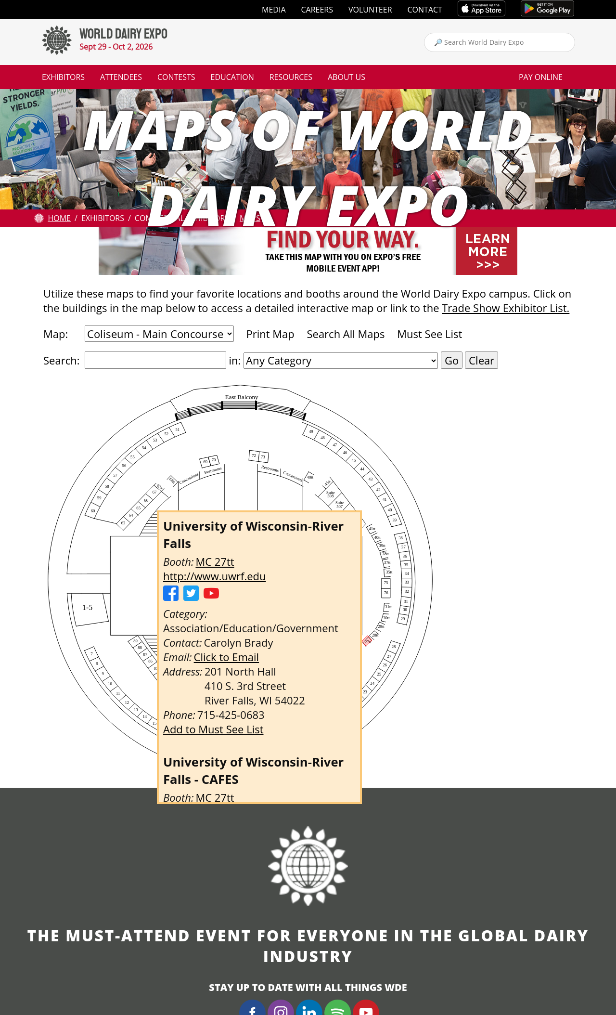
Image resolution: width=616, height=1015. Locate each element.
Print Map (270, 333)
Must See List (429, 333)
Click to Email (226, 657)
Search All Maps (346, 333)
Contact (425, 9)
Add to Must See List (213, 729)
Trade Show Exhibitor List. (505, 307)
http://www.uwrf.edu (214, 576)
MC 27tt (214, 561)
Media (273, 9)
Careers (317, 9)
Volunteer (370, 9)
